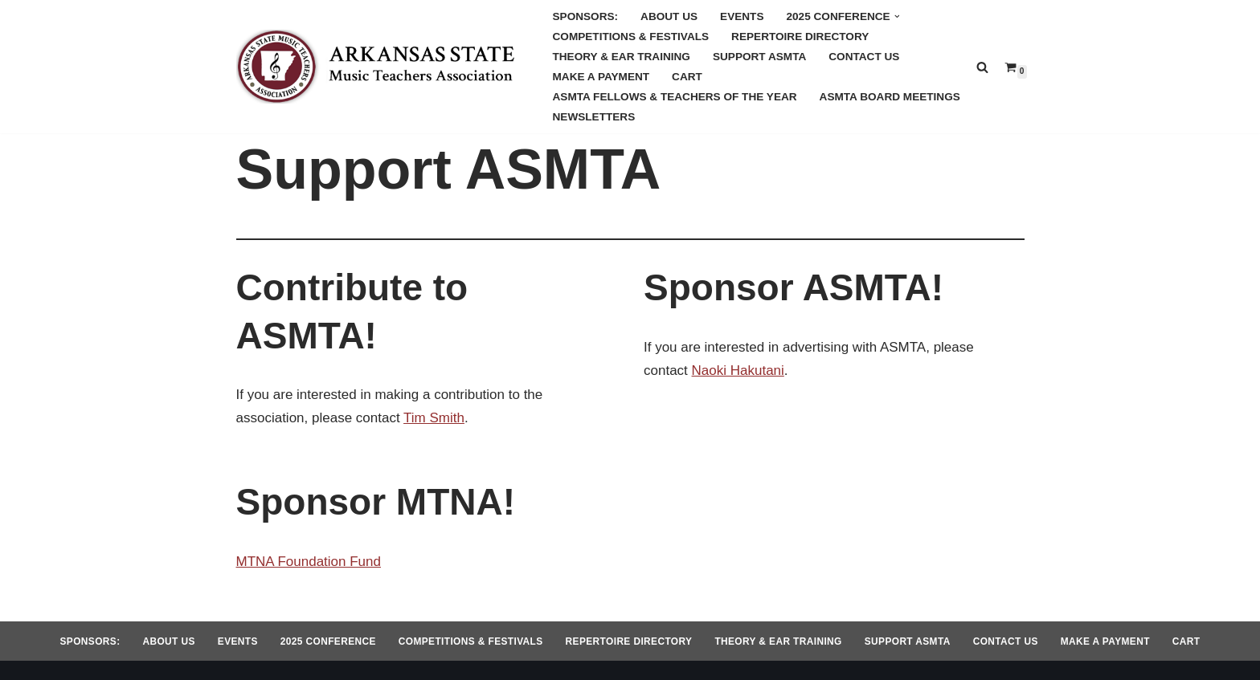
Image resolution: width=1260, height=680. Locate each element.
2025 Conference (328, 641)
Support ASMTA (759, 57)
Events (741, 16)
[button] (897, 16)
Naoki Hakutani (738, 370)
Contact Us (863, 57)
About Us (669, 16)
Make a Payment (601, 77)
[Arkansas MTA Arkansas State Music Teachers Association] (381, 67)
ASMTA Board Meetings (890, 97)
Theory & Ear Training (621, 57)
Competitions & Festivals (631, 37)
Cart (687, 77)
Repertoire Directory (800, 37)
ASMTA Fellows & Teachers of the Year (675, 97)
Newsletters (594, 117)
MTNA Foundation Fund (308, 561)
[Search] (982, 67)
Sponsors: (586, 16)
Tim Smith (433, 418)
